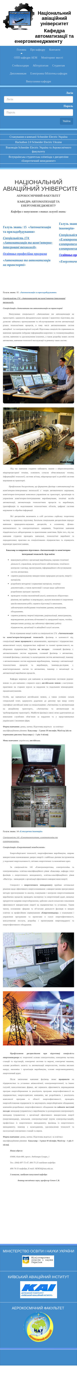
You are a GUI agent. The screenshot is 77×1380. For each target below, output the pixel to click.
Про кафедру (37, 49)
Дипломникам (18, 73)
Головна (21, 49)
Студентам (58, 65)
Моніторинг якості (52, 57)
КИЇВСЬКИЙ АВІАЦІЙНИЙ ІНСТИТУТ (38, 1277)
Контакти (54, 49)
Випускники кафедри (38, 81)
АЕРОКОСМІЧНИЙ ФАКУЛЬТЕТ (38, 1308)
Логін (69, 92)
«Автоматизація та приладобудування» (38, 292)
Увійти (66, 121)
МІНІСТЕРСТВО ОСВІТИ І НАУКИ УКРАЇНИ (38, 1251)
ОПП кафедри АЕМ (25, 57)
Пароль (68, 106)
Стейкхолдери (20, 65)
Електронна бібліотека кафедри (48, 73)
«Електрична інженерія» (31, 831)
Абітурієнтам (40, 65)
